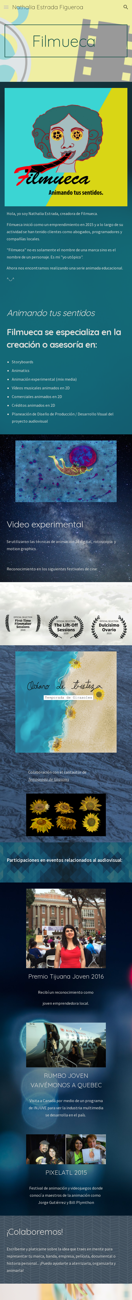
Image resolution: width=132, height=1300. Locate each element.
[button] (6, 7)
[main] (66, 41)
